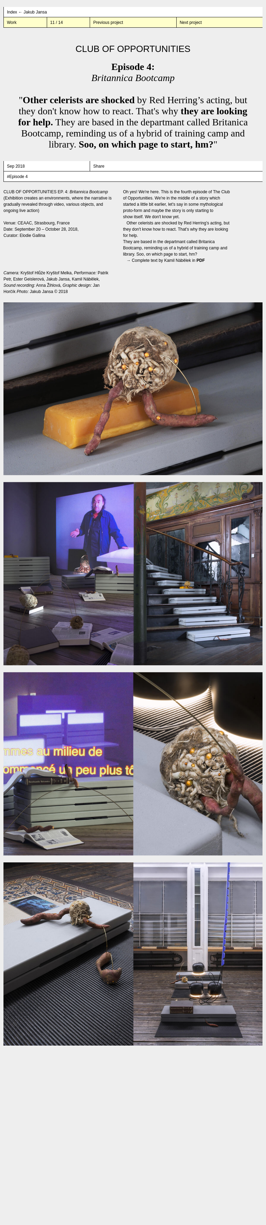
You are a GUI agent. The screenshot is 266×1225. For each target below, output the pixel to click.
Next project (191, 22)
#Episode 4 (17, 176)
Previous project (108, 22)
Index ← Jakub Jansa (27, 12)
